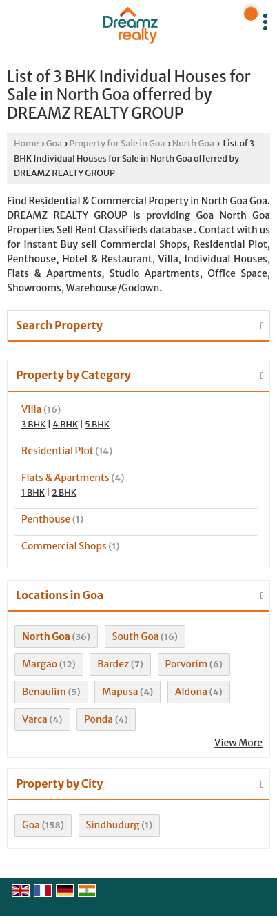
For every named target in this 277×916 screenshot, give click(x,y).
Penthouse (45, 519)
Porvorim (186, 664)
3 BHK (33, 424)
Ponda (98, 719)
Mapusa (120, 691)
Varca (35, 719)
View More (238, 743)
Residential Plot (57, 451)
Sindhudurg (113, 825)
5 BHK (97, 424)
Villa (31, 409)
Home (26, 143)
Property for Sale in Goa (117, 143)
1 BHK (33, 492)
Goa (54, 143)
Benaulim (44, 691)
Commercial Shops (64, 546)
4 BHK (65, 424)
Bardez (113, 664)
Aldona (191, 691)
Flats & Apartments (65, 477)
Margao (39, 664)
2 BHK (64, 492)
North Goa (193, 143)
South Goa (135, 636)
